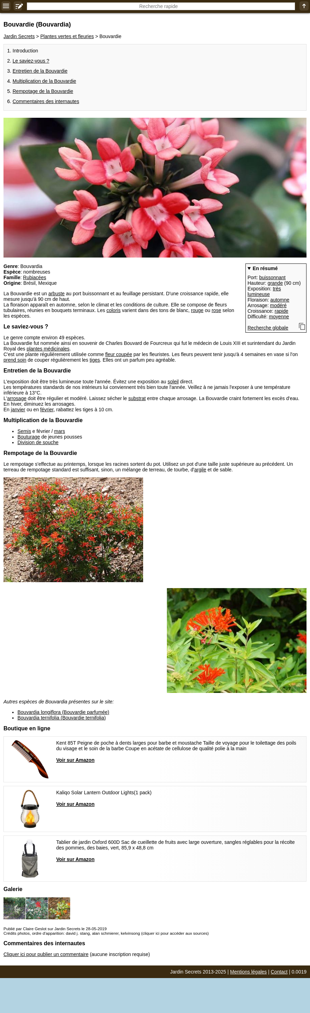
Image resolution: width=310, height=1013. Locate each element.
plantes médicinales (48, 349)
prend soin (14, 360)
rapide (281, 311)
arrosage (16, 398)
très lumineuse (264, 291)
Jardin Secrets (19, 36)
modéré (278, 305)
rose (216, 310)
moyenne (279, 316)
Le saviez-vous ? (31, 61)
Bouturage (28, 437)
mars (59, 431)
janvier (18, 409)
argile (200, 469)
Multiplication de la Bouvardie (44, 81)
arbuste (56, 293)
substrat (137, 398)
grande (275, 283)
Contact (279, 972)
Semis (24, 431)
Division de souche (38, 442)
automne (279, 300)
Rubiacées (34, 277)
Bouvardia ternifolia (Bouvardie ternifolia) (61, 718)
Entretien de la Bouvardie (40, 71)
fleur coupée (118, 354)
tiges (95, 360)
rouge (197, 310)
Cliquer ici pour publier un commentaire (46, 954)
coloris (113, 310)
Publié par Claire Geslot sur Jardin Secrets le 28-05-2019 (54, 928)
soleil (173, 381)
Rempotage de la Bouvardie (43, 91)
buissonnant (272, 277)
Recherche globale (268, 328)
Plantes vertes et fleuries (67, 36)
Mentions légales (248, 972)
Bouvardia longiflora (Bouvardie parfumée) (63, 712)
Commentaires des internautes (46, 101)
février (46, 409)
